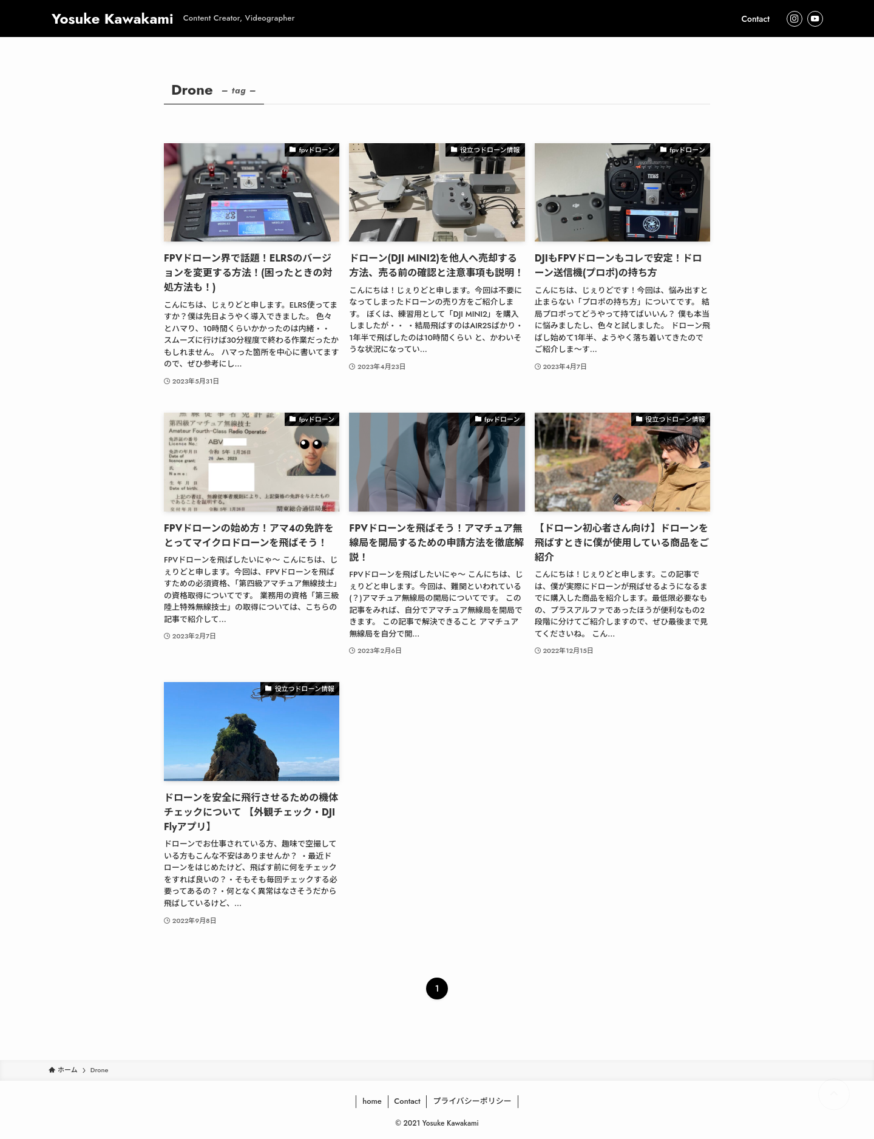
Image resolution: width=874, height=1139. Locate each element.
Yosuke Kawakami (113, 18)
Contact (407, 1101)
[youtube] (815, 19)
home (372, 1101)
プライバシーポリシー (472, 1101)
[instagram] (794, 19)
